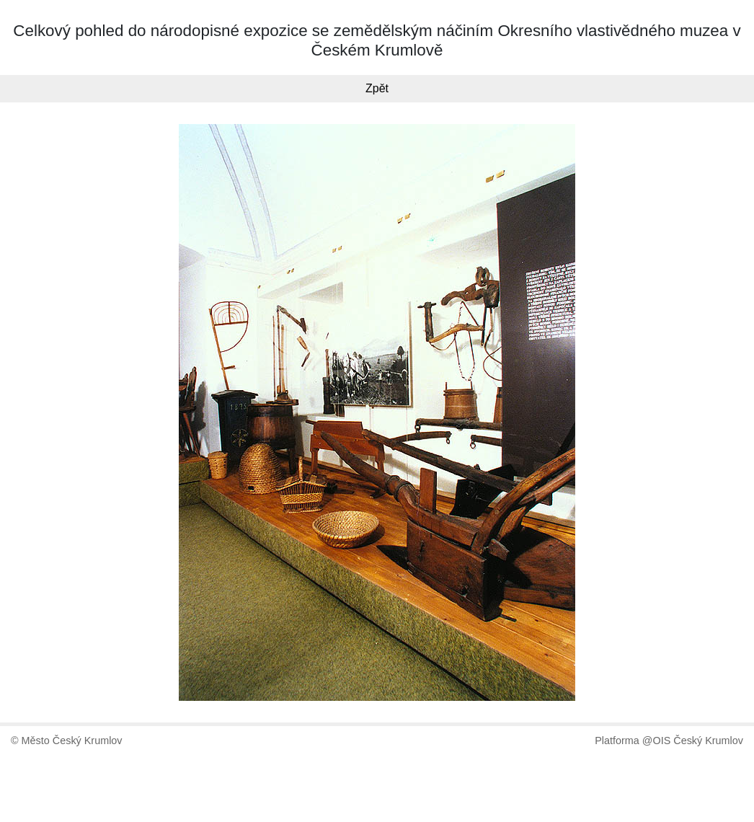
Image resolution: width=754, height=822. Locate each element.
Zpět (377, 88)
